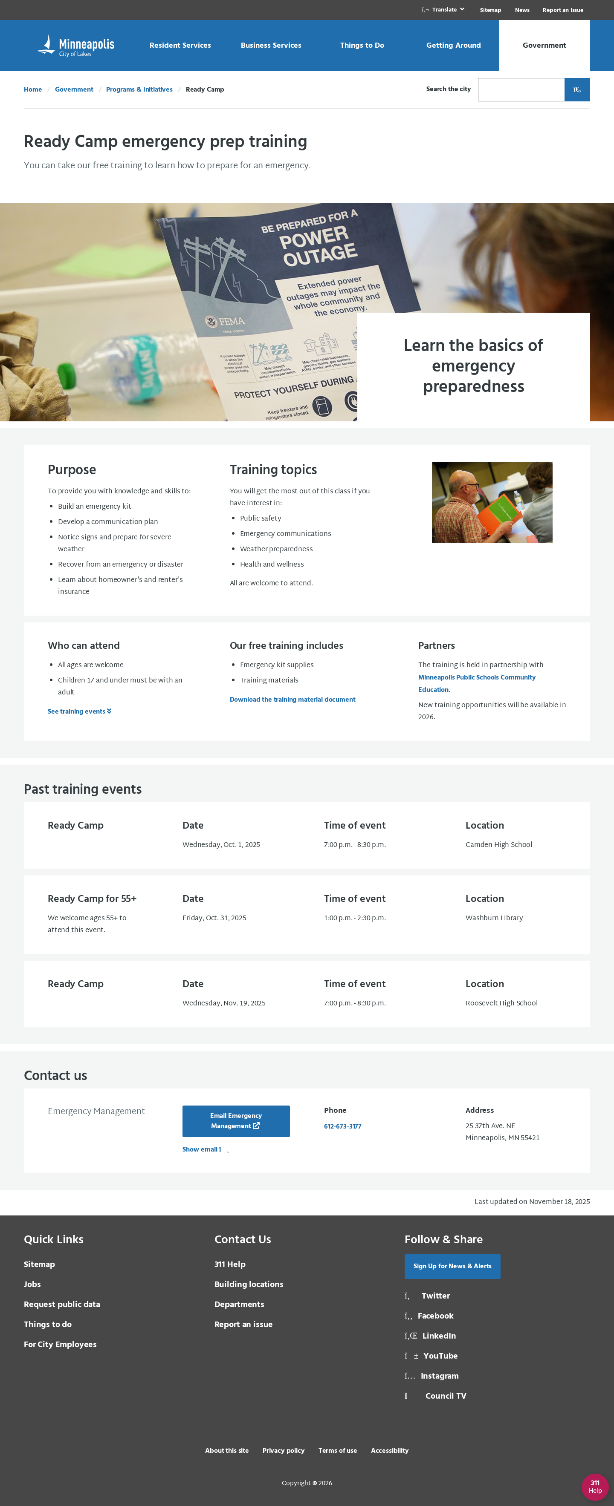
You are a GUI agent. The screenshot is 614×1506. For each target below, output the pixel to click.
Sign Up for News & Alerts (453, 1266)
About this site (227, 1451)
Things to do (48, 1325)
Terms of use (338, 1451)
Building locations (249, 1285)
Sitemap (490, 10)
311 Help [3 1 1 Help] (230, 1265)
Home (33, 89)
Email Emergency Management (236, 1121)
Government (74, 89)
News (522, 10)
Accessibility (390, 1451)
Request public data (62, 1305)
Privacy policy (284, 1451)
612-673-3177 (343, 1126)
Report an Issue (563, 10)
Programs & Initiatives (139, 89)
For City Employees (60, 1345)
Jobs (32, 1285)
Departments (239, 1305)
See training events (76, 711)
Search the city (448, 89)
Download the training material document (293, 699)
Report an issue (243, 1325)
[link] (443, 10)
